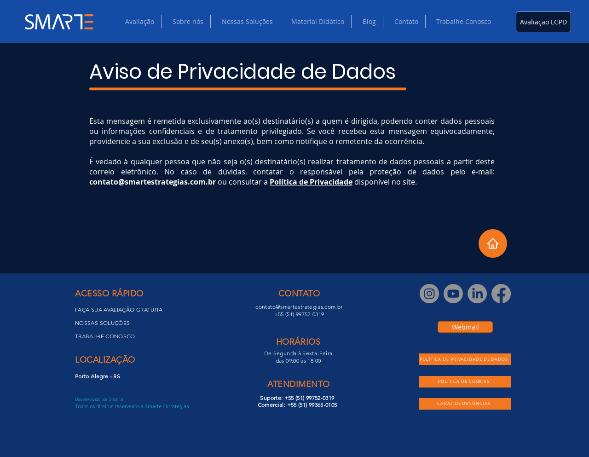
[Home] (493, 243)
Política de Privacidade (311, 182)
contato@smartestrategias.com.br (152, 182)
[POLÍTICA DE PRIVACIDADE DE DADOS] (465, 359)
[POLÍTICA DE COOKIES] (465, 382)
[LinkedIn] (477, 293)
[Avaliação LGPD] (543, 22)
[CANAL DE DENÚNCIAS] (465, 404)
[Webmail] (465, 327)
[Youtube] (453, 293)
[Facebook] (501, 293)
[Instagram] (429, 293)
